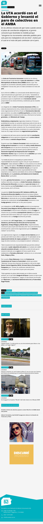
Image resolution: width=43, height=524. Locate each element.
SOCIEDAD (4, 341)
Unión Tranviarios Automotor (29, 293)
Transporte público (25, 295)
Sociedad (4, 7)
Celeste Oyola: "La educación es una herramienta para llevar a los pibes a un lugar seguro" (20, 344)
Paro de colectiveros (10, 293)
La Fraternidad (5, 297)
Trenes (19, 293)
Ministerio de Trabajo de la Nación (10, 295)
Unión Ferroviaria (36, 295)
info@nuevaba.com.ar (9, 517)
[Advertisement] (21, 478)
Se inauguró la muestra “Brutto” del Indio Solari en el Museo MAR (20, 400)
